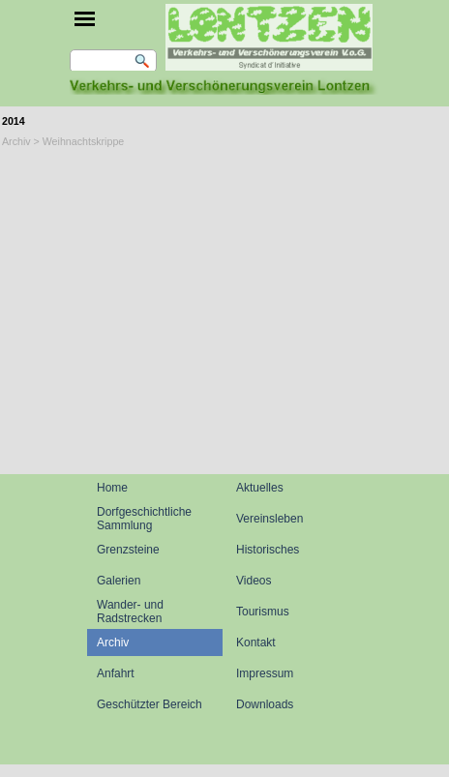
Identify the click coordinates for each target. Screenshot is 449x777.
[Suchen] (113, 61)
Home (112, 487)
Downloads (264, 704)
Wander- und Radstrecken (130, 611)
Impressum (264, 673)
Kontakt (256, 642)
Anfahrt (116, 673)
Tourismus (262, 611)
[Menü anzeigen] (85, 19)
